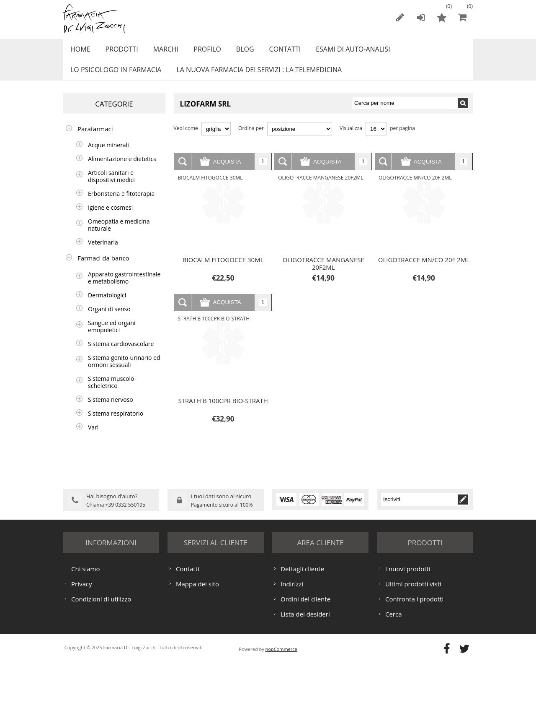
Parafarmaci (95, 138)
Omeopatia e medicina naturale (118, 234)
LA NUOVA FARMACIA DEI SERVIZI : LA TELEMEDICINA (255, 76)
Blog (236, 51)
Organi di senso (109, 318)
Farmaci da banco (103, 267)
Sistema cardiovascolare (121, 353)
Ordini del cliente (305, 649)
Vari (93, 436)
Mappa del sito (197, 634)
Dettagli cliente (302, 619)
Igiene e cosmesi (110, 217)
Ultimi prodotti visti (413, 634)
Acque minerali (108, 154)
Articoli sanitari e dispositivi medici (111, 185)
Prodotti (118, 51)
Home (79, 51)
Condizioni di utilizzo (101, 649)
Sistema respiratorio (115, 423)
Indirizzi (292, 634)
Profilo (199, 51)
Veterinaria (103, 251)
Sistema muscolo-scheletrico (112, 391)
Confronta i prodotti (414, 649)
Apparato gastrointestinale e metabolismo (124, 286)
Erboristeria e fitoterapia (121, 203)
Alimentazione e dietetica (122, 168)
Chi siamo (85, 619)
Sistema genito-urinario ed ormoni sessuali (124, 370)
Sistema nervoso (110, 409)
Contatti (273, 51)
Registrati (400, 17)
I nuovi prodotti (407, 619)
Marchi (160, 51)
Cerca (393, 664)
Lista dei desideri (305, 664)
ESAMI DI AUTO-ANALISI (339, 51)
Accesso (420, 17)
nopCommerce (281, 699)
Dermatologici (107, 304)
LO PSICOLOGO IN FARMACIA (114, 76)
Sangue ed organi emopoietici (111, 335)
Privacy (81, 634)
